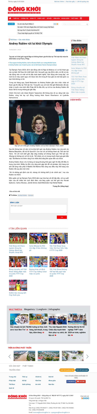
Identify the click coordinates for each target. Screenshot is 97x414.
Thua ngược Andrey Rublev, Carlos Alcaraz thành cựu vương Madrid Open (32, 62)
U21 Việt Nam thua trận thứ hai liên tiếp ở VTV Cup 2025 (78, 80)
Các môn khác (24, 40)
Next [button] (85, 322)
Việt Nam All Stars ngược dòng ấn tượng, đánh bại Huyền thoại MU (78, 60)
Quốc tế (11, 388)
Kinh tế (33, 18)
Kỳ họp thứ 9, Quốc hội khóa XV (28, 30)
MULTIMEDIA (15, 309)
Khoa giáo (65, 18)
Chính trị (24, 18)
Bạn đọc (51, 384)
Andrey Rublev (22, 195)
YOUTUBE (81, 381)
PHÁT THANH (27, 366)
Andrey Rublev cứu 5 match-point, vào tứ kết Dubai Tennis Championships (33, 65)
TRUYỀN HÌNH (14, 370)
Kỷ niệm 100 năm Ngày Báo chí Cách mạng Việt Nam (36, 27)
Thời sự (16, 18)
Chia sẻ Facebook (59, 50)
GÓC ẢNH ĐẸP (14, 366)
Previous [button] (11, 322)
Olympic (30, 195)
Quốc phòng (26, 384)
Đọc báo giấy (70, 1)
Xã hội (49, 18)
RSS (56, 24)
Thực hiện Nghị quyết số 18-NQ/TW (30, 33)
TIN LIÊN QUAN (18, 228)
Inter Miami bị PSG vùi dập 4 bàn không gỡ (79, 70)
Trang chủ (12, 377)
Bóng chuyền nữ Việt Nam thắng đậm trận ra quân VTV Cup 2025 (78, 90)
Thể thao (74, 18)
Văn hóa (56, 18)
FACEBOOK (71, 381)
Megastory (29, 309)
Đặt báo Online (59, 1)
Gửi (62, 217)
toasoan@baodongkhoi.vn (41, 412)
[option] (19, 323)
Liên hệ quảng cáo (83, 1)
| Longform (41, 309)
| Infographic (54, 309)
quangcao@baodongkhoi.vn (60, 412)
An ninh (38, 384)
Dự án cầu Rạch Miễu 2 (25, 24)
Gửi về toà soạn (82, 370)
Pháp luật (41, 18)
